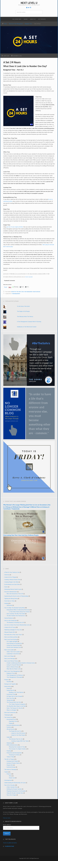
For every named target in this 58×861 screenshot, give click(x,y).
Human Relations (8, 618)
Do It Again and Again (12, 641)
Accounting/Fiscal (11, 719)
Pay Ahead (9, 681)
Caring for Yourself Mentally (14, 665)
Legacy (8, 737)
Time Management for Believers (15, 675)
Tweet (5, 286)
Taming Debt (10, 700)
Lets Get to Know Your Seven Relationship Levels (17, 625)
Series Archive (7, 686)
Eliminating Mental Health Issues (12, 589)
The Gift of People (9, 759)
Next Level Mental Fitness (11, 661)
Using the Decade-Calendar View (15, 793)
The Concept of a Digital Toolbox (17, 749)
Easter (6, 587)
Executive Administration (10, 591)
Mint (10, 776)
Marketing (9, 743)
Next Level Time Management (26, 291)
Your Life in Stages (11, 795)
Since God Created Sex (10, 712)
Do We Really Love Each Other (12, 584)
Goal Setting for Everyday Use (14, 643)
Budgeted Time (14, 291)
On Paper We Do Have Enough (14, 696)
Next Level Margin (9, 656)
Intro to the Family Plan (10, 620)
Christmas (6, 574)
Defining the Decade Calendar (14, 789)
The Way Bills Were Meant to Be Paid (16, 706)
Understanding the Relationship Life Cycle (15, 782)
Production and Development (14, 753)
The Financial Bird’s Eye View (14, 702)
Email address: (7, 824)
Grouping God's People (12, 761)
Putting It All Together (10, 684)
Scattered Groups (11, 767)
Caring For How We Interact (18, 733)
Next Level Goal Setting (10, 639)
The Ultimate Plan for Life (16, 739)
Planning (9, 751)
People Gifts (10, 765)
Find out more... (7, 818)
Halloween (9, 605)
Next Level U (29, 3)
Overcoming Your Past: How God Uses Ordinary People (21, 535)
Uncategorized (36, 291)
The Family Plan (8, 717)
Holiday (6, 603)
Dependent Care (13, 721)
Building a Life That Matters (16, 692)
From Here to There (9, 601)
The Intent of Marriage (10, 769)
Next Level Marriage (9, 658)
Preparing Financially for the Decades (16, 791)
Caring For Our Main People (18, 735)
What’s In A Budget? (12, 710)
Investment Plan (11, 694)
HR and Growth (10, 729)
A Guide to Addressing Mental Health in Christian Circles (21, 663)
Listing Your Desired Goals (13, 645)
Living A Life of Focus (9, 627)
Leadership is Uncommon (13, 653)
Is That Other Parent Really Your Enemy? (19, 611)
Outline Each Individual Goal (14, 647)
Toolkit (6, 772)
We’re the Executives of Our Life (15, 593)
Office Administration (12, 745)
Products (6, 679)
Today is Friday (10, 756)
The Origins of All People (23, 311)
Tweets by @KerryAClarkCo (10, 842)
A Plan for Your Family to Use (11, 572)
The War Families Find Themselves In (16, 615)
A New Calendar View (12, 787)
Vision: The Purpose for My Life (15, 708)
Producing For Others (14, 755)
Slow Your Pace (10, 698)
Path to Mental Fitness (13, 667)
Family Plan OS (10, 690)
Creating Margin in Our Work (11, 582)
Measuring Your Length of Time (17, 747)
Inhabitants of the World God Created (26, 326)
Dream (8, 688)
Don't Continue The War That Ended (16, 613)
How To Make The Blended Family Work (14, 607)
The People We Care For (15, 731)
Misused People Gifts (9, 632)
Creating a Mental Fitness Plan (12, 579)
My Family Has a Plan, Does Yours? (13, 634)
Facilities (9, 727)
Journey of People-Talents (13, 763)
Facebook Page (9, 846)
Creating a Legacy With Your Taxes (19, 741)
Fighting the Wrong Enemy (11, 598)
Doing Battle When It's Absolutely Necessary (18, 609)
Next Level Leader (9, 649)
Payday (10, 723)
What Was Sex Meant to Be (14, 669)
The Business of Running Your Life (15, 622)
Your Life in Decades (9, 785)
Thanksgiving (7, 715)
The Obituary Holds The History (25, 316)
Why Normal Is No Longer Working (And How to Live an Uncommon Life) (26, 505)
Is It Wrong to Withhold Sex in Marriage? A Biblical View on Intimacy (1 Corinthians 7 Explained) (26, 508)
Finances (9, 774)
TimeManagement (16, 293)
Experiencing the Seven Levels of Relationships (16, 596)
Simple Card (12, 778)
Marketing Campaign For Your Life (13, 629)
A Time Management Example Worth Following (29, 321)
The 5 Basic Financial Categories (17, 704)
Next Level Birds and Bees (11, 637)
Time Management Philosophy (14, 677)
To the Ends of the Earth (23, 306)
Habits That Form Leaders (13, 651)
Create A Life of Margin (10, 577)
